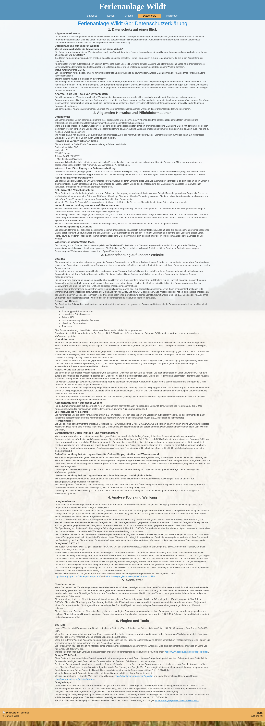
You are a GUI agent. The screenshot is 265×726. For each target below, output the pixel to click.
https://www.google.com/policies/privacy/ (74, 679)
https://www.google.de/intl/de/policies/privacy (186, 652)
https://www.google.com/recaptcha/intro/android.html (130, 576)
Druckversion (11, 712)
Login (259, 712)
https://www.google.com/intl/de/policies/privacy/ (78, 576)
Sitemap (25, 712)
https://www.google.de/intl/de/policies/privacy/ (177, 700)
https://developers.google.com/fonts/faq (134, 676)
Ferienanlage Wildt (132, 6)
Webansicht (256, 715)
